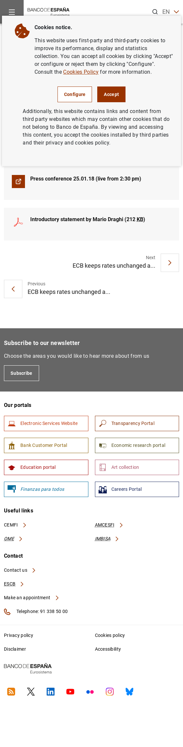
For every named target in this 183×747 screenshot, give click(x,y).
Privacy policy (18, 635)
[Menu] (12, 12)
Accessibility (108, 649)
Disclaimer (15, 649)
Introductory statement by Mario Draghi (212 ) (87, 219)
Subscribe (22, 373)
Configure (75, 94)
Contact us (20, 570)
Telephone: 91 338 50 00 (36, 611)
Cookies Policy (80, 72)
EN (170, 12)
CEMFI (15, 524)
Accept (111, 94)
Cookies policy (110, 635)
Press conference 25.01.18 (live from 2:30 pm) (85, 179)
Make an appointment (31, 597)
